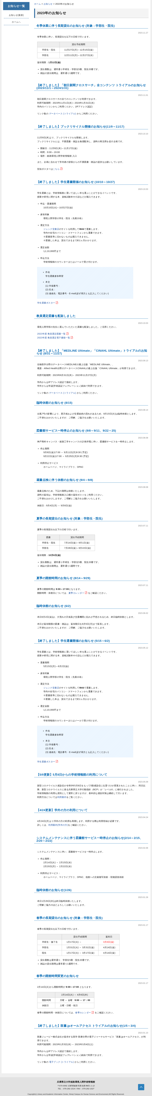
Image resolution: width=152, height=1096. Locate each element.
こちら (58, 169)
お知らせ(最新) (16, 15)
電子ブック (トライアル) (62, 1062)
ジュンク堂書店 (51, 229)
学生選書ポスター (48, 303)
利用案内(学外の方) (58, 825)
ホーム (37, 4)
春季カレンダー (85, 1012)
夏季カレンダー (78, 593)
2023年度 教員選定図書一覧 (53, 334)
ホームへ (16, 22)
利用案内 (61, 797)
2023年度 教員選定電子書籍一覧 (55, 337)
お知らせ (48, 4)
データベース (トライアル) (63, 113)
